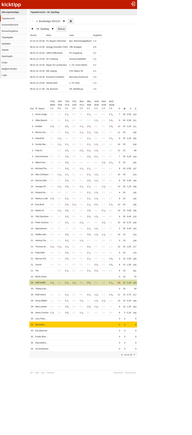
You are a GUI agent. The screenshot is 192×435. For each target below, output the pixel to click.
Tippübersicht (8, 18)
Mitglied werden (9, 69)
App (42, 373)
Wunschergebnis (10, 31)
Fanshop (50, 373)
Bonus (61, 29)
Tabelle (5, 50)
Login (4, 75)
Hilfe (37, 373)
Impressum (122, 373)
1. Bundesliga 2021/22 (48, 21)
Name (39, 108)
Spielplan (6, 43)
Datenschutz (134, 373)
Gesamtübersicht (10, 25)
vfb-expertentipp (10, 12)
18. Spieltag (42, 29)
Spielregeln (7, 56)
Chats (4, 62)
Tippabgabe (7, 37)
